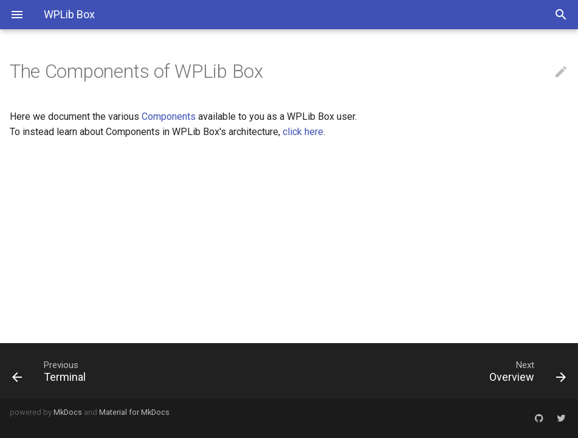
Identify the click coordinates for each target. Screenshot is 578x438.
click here (303, 131)
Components (169, 116)
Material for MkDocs (134, 412)
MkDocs (67, 412)
